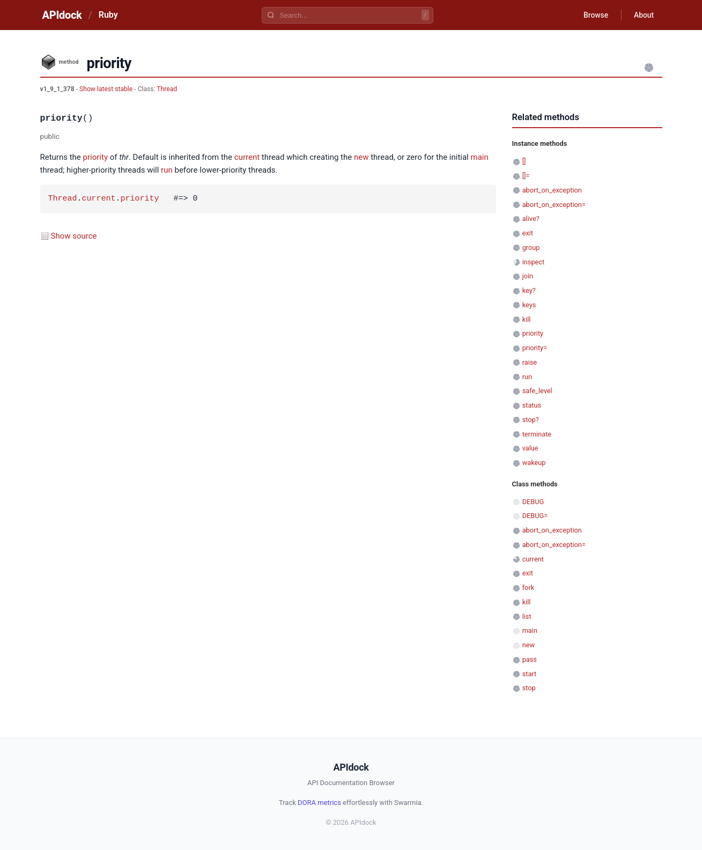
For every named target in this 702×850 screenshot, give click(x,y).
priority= (534, 348)
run (167, 170)
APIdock (62, 15)
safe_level (537, 391)
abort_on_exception (552, 190)
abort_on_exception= (554, 205)
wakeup (534, 463)
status (531, 405)
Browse (594, 15)
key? (529, 290)
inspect (533, 262)
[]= (526, 176)
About (643, 15)
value (530, 448)
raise (529, 362)
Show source (74, 236)
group (531, 247)
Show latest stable (106, 89)
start (529, 674)
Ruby (108, 15)
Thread (167, 89)
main (480, 157)
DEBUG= (535, 516)
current (247, 157)
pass (529, 659)
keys (529, 305)
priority (95, 157)
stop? (530, 420)
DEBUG (533, 502)
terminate (536, 434)
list (526, 616)
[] (524, 161)
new (361, 157)
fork (528, 587)
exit (527, 233)
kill (526, 319)
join (527, 276)
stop (529, 688)
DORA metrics (319, 803)
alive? (531, 219)
